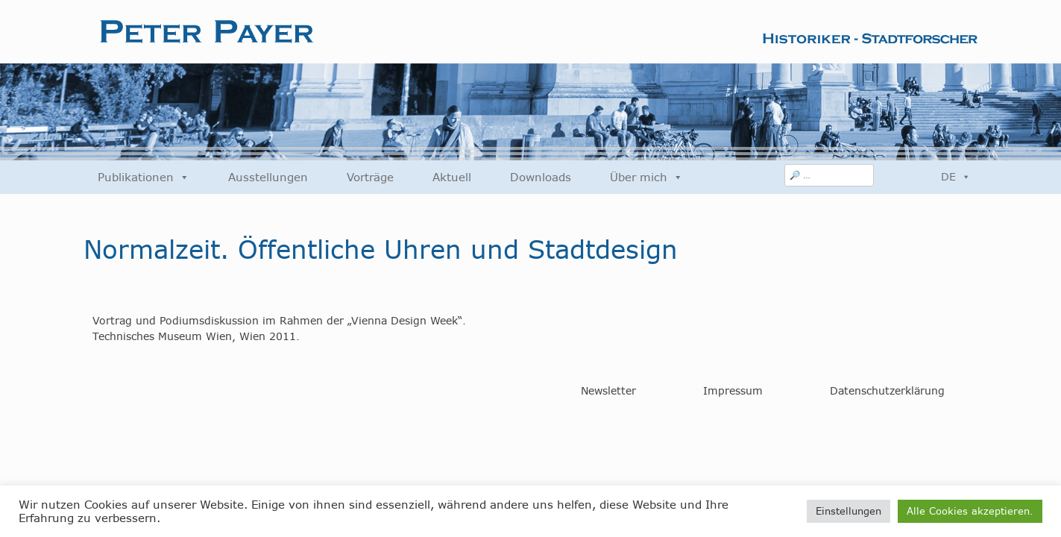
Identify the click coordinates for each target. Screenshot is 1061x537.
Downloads (540, 177)
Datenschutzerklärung (887, 391)
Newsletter (608, 391)
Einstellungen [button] (848, 511)
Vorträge (370, 177)
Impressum (733, 391)
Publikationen (143, 177)
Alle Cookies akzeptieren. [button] (970, 511)
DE (956, 176)
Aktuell (451, 177)
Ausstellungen (268, 177)
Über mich (646, 177)
